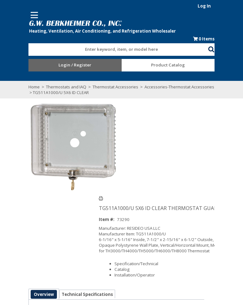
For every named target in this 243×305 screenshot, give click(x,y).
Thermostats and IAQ (42, 88)
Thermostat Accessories (91, 88)
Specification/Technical (147, 174)
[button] (235, 50)
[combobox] (118, 49)
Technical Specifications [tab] (63, 206)
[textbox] (115, 51)
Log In (228, 6)
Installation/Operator (145, 185)
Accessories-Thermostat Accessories (155, 88)
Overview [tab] (20, 206)
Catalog (132, 179)
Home (10, 88)
